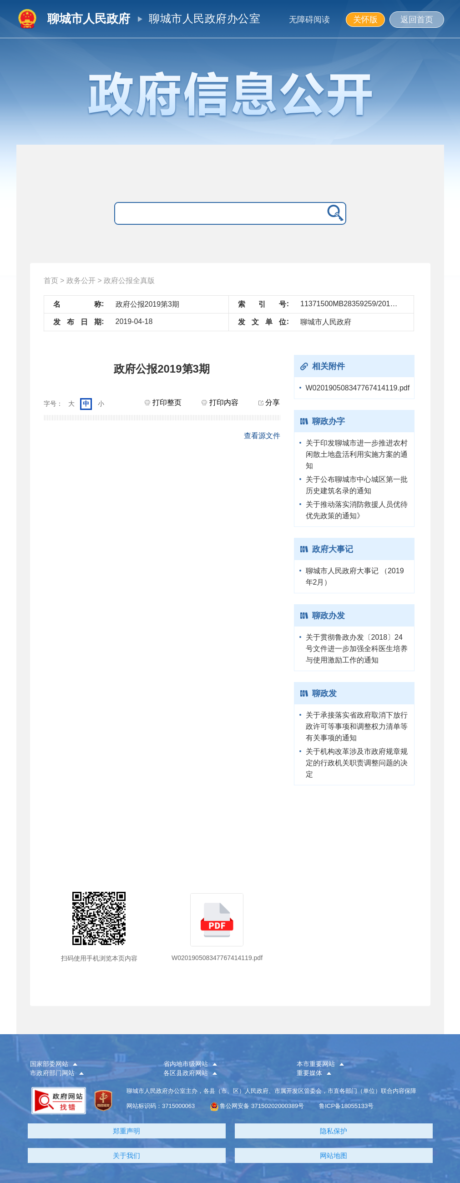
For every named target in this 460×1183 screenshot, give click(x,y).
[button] (89, 1064)
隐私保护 (333, 1131)
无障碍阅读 (309, 19)
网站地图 (333, 1155)
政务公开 (81, 280)
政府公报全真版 (129, 280)
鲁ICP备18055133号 (346, 1105)
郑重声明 (126, 1131)
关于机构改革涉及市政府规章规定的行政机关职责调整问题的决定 (357, 763)
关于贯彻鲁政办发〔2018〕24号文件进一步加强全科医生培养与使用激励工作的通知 (357, 648)
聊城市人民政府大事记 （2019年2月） (355, 576)
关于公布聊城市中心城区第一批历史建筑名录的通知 (357, 485)
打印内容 (220, 402)
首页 (51, 280)
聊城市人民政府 (88, 18)
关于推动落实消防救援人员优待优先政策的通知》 (357, 510)
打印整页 (163, 402)
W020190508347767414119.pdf (357, 388)
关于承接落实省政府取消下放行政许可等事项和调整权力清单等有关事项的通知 (357, 726)
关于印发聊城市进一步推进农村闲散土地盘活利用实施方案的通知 (357, 454)
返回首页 (416, 19)
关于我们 (126, 1155)
